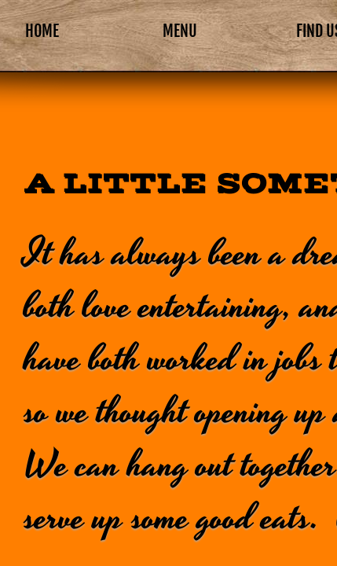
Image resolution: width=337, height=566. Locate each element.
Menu (180, 31)
